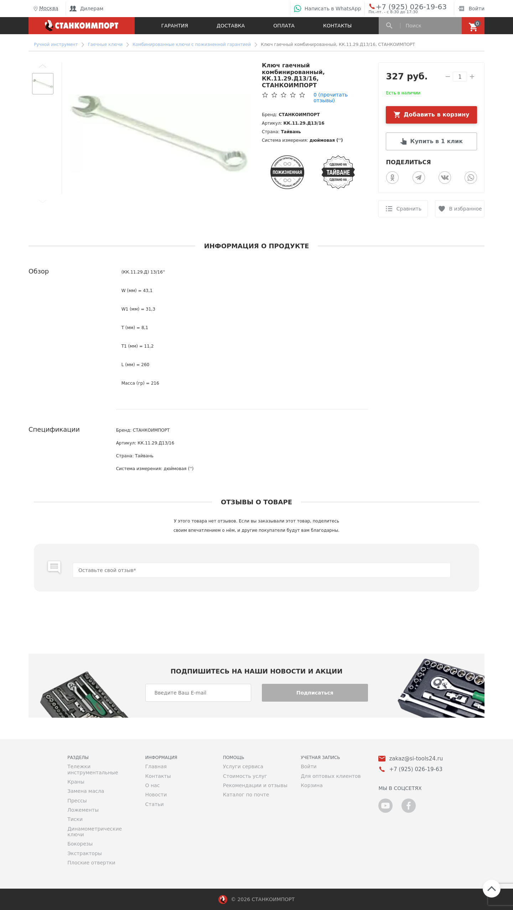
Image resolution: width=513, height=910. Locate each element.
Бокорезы (80, 844)
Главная (155, 766)
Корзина (312, 785)
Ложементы (83, 810)
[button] (42, 65)
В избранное (465, 209)
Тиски (75, 819)
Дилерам (86, 8)
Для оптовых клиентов (331, 776)
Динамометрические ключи (94, 831)
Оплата (284, 25)
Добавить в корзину (437, 114)
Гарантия (174, 25)
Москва (45, 8)
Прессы (77, 801)
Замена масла (85, 791)
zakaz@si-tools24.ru (416, 759)
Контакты (337, 25)
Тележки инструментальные (92, 769)
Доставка (231, 25)
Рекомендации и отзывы (255, 785)
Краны (75, 782)
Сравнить (409, 209)
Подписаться (314, 693)
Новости (156, 794)
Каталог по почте (246, 794)
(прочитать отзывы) (331, 97)
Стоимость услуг (245, 776)
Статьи (154, 804)
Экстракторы (84, 853)
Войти (471, 8)
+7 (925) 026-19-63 (403, 6)
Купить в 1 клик (436, 141)
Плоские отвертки (91, 862)
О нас (152, 785)
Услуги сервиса (243, 766)
